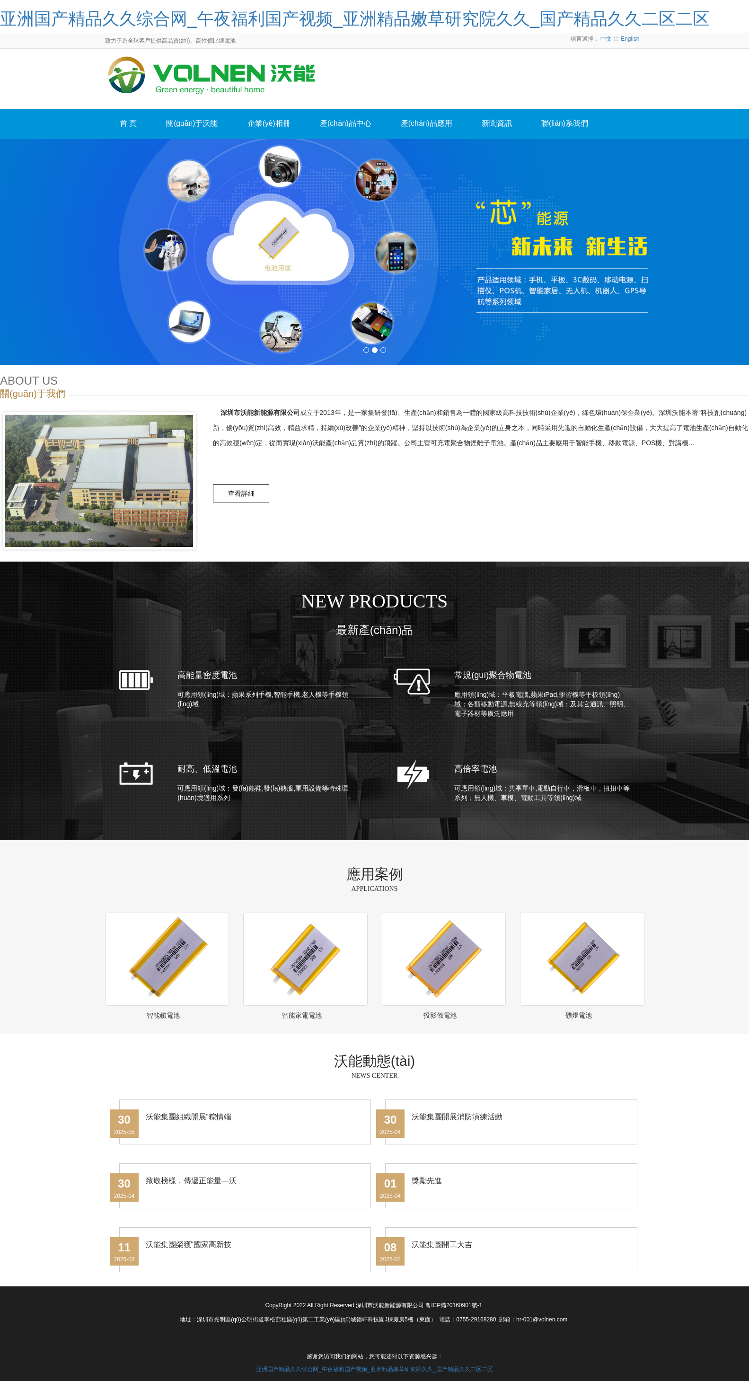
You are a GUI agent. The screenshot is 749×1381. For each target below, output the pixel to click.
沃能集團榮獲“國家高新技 (188, 1244)
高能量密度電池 (207, 675)
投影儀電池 (440, 1015)
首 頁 (129, 124)
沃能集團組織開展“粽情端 (188, 1117)
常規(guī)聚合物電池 (492, 675)
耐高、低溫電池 (207, 769)
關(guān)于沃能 (196, 124)
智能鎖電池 (163, 1015)
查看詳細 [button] (243, 493)
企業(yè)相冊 (276, 124)
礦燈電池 (578, 1015)
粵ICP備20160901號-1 (453, 1305)
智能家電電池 (302, 1015)
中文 (606, 38)
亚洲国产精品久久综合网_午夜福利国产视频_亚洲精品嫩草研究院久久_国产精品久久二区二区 (355, 18)
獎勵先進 (427, 1181)
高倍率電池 (475, 769)
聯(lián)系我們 (584, 124)
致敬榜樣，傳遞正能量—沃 (191, 1181)
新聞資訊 (513, 124)
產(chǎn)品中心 (356, 124)
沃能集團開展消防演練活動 (457, 1117)
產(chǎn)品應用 (440, 124)
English (630, 38)
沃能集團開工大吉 (442, 1244)
